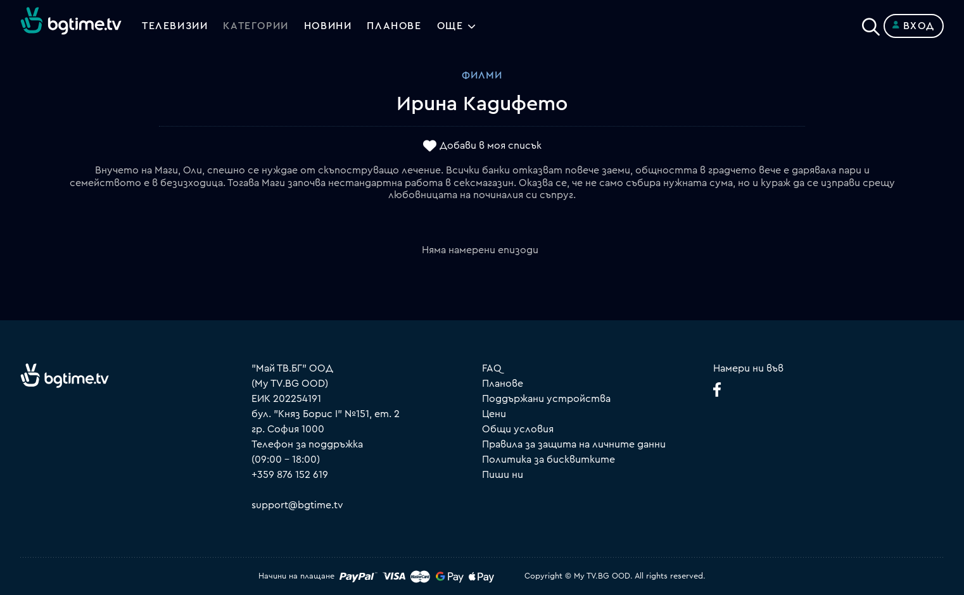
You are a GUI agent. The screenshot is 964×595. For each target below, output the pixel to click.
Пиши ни (502, 475)
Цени (494, 414)
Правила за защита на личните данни (574, 444)
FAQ (492, 368)
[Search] (871, 23)
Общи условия (518, 429)
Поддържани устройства (546, 399)
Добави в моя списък (491, 146)
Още (450, 26)
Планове (502, 384)
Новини (328, 26)
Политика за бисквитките (548, 459)
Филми (482, 75)
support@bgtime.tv (297, 505)
